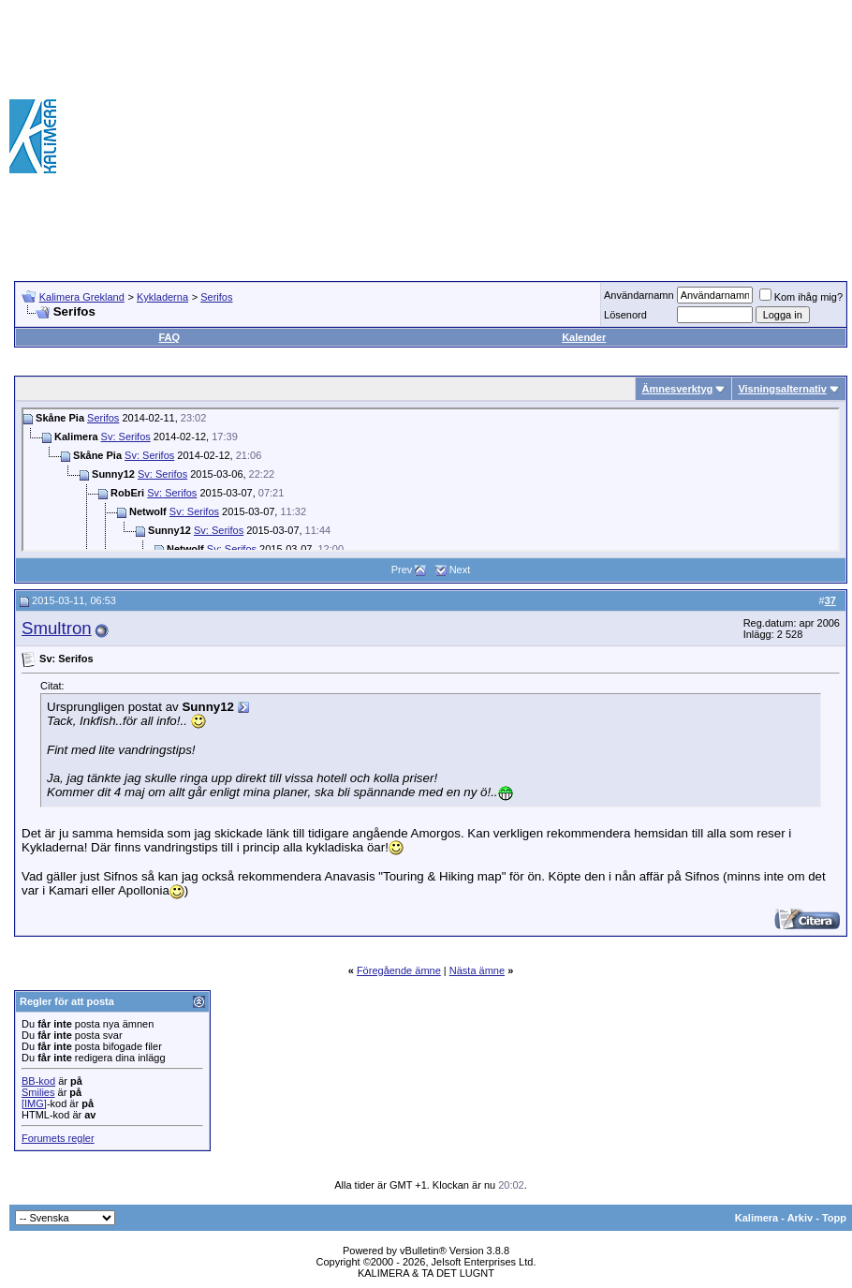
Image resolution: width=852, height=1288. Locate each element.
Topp (834, 1217)
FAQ (169, 337)
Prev (402, 569)
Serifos (216, 297)
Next (460, 569)
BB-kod (38, 1081)
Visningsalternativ (782, 388)
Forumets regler (58, 1138)
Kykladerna (162, 297)
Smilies (38, 1092)
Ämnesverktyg (676, 388)
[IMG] (34, 1103)
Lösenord (625, 314)
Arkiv (800, 1217)
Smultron (57, 628)
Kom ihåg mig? (801, 297)
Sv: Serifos (126, 436)
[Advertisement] (539, 136)
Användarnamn (639, 295)
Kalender (584, 337)
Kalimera (756, 1217)
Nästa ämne (477, 970)
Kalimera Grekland (82, 297)
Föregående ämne (399, 970)
